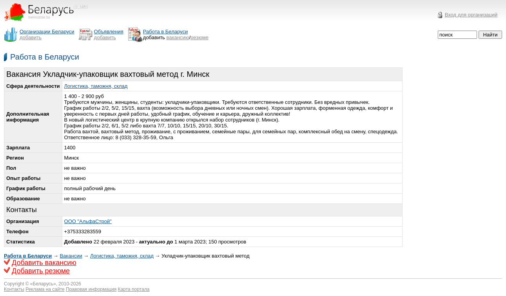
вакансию (178, 37)
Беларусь (43, 284)
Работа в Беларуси (44, 57)
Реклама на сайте (45, 289)
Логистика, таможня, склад (96, 86)
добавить (31, 37)
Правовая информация (91, 289)
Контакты (14, 289)
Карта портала (134, 289)
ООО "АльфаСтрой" (88, 221)
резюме (199, 37)
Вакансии (71, 256)
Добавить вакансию (44, 263)
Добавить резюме (41, 271)
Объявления (108, 32)
